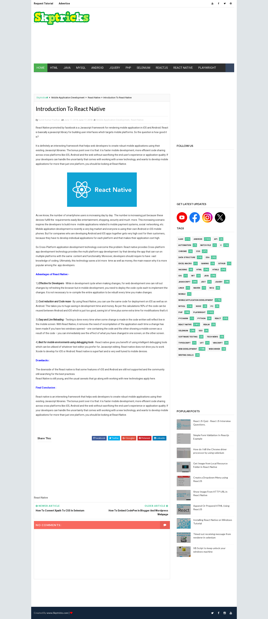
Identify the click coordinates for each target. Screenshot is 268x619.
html (199, 270)
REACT (218, 318)
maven (196, 288)
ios (180, 276)
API (215, 239)
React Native (94, 97)
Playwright (199, 312)
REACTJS (162, 67)
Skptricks (42, 97)
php (180, 312)
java (206, 276)
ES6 (207, 257)
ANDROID (97, 67)
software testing (187, 337)
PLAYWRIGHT (207, 67)
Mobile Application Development (68, 97)
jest (203, 282)
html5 (215, 270)
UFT (202, 343)
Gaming (205, 263)
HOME (41, 67)
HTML (54, 67)
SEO (200, 331)
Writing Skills (186, 355)
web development (187, 349)
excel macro (185, 263)
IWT (193, 276)
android (198, 239)
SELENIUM (143, 67)
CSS (198, 251)
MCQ (211, 288)
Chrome (182, 251)
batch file (205, 245)
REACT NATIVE (183, 67)
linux (181, 288)
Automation (184, 245)
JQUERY (114, 67)
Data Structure (186, 257)
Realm (206, 324)
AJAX (180, 239)
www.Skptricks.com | (58, 612)
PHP (128, 67)
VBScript (218, 343)
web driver (214, 349)
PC (211, 306)
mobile (181, 294)
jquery (218, 282)
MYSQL (81, 67)
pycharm (183, 318)
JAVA (67, 67)
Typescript (184, 343)
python (201, 318)
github (221, 263)
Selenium (183, 331)
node (198, 306)
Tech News (212, 337)
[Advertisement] (170, 35)
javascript (184, 282)
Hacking (182, 270)
